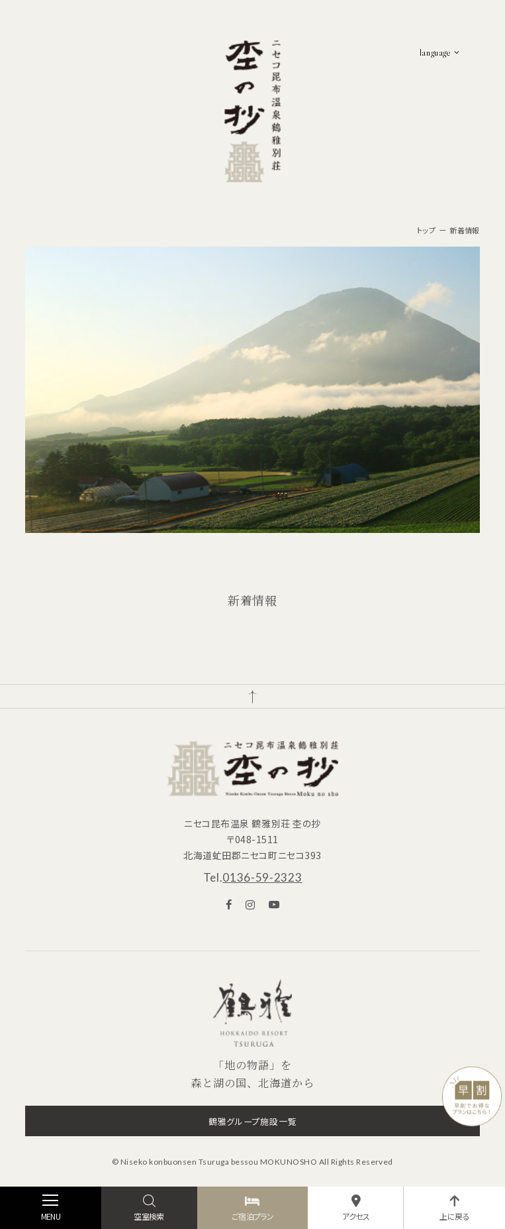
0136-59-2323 (262, 877)
